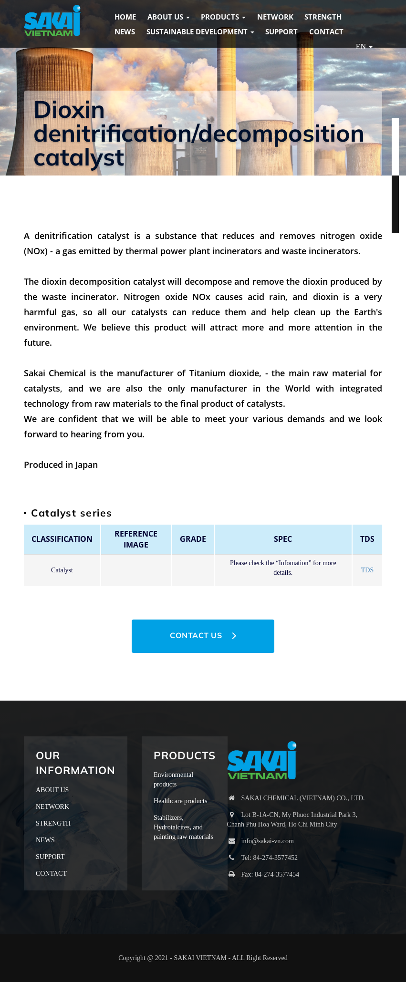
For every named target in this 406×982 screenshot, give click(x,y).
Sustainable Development (200, 31)
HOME (125, 16)
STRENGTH (323, 16)
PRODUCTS (223, 16)
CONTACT (326, 31)
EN (364, 46)
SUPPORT (281, 31)
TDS (367, 570)
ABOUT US (168, 16)
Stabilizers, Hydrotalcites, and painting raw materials (183, 827)
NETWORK (275, 16)
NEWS (125, 31)
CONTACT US (196, 635)
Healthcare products (180, 801)
